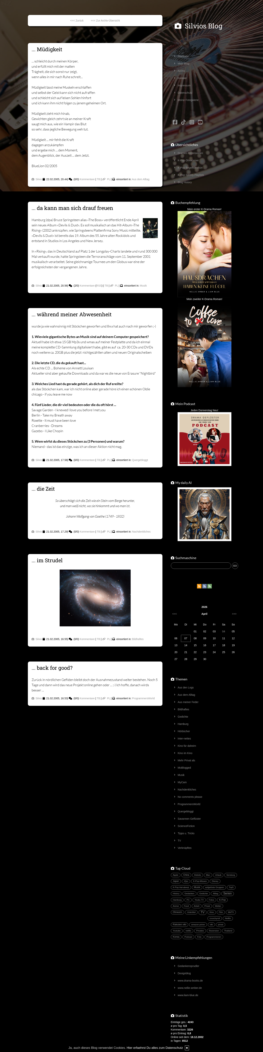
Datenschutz (185, 92)
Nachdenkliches (141, 531)
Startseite (183, 56)
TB (98, 179)
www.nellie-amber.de (190, 987)
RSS (99, 285)
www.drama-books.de (190, 980)
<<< (174, 613)
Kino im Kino (185, 753)
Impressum (184, 85)
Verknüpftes (185, 847)
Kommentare (87, 179)
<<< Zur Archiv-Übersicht (105, 20)
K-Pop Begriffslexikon (190, 167)
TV (179, 840)
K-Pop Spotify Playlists (191, 174)
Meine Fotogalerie (188, 100)
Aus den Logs (186, 687)
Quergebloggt (140, 460)
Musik (143, 285)
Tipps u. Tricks (186, 833)
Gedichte (183, 716)
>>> (234, 613)
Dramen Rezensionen (190, 153)
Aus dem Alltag (140, 179)
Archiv (181, 70)
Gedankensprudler (188, 966)
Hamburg (183, 723)
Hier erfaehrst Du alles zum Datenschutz (155, 1048)
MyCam (182, 782)
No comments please (190, 796)
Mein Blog (183, 63)
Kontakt (182, 78)
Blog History (185, 182)
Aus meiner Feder (188, 702)
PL (106, 179)
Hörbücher (184, 731)
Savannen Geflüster (189, 818)
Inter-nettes (184, 738)
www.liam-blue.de (188, 995)
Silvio (37, 179)
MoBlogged (184, 767)
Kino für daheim (187, 745)
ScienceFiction (186, 826)
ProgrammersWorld (143, 698)
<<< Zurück (77, 20)
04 (223, 631)
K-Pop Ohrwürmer (188, 160)
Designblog (184, 973)
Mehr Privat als (186, 760)
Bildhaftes (138, 639)
